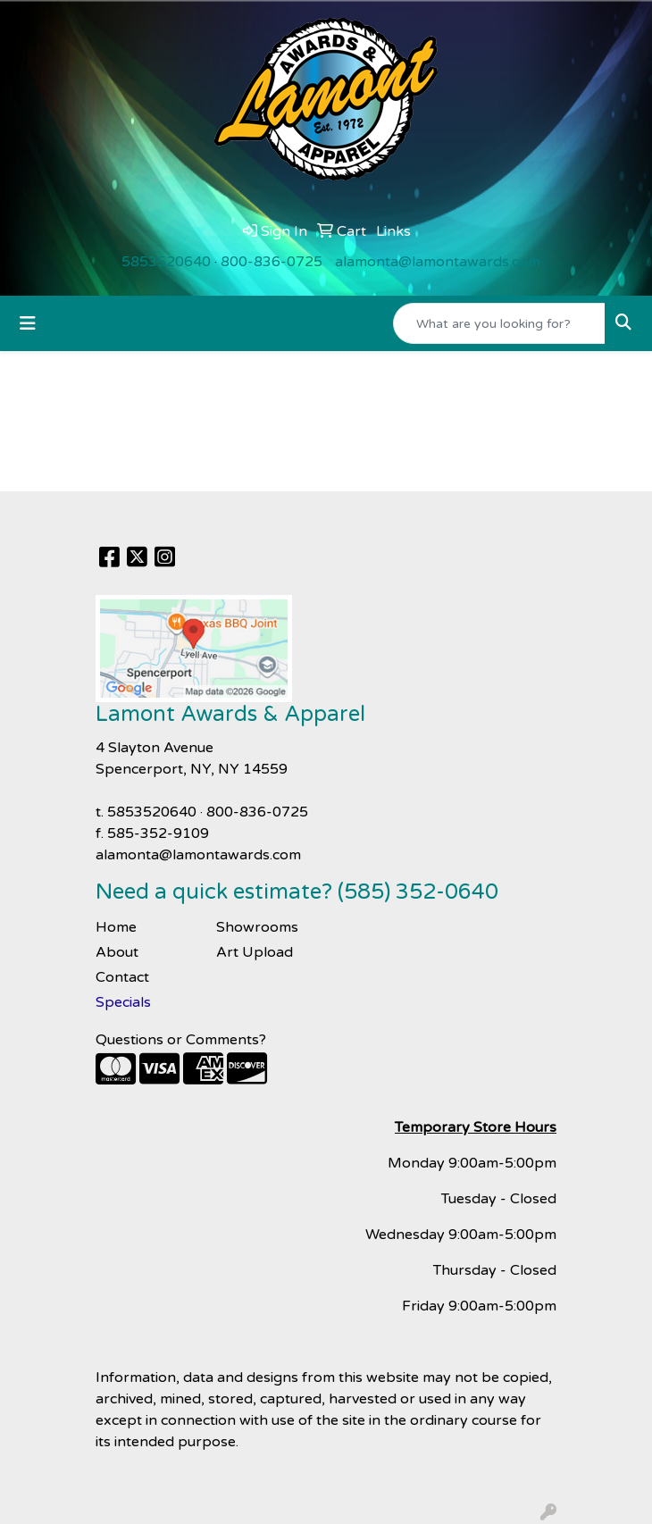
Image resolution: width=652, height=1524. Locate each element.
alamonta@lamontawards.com (437, 262)
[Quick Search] (499, 323)
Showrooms (257, 927)
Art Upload (254, 952)
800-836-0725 (271, 262)
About (117, 952)
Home (116, 927)
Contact (122, 977)
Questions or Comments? (181, 1040)
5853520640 (166, 262)
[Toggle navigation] (27, 324)
